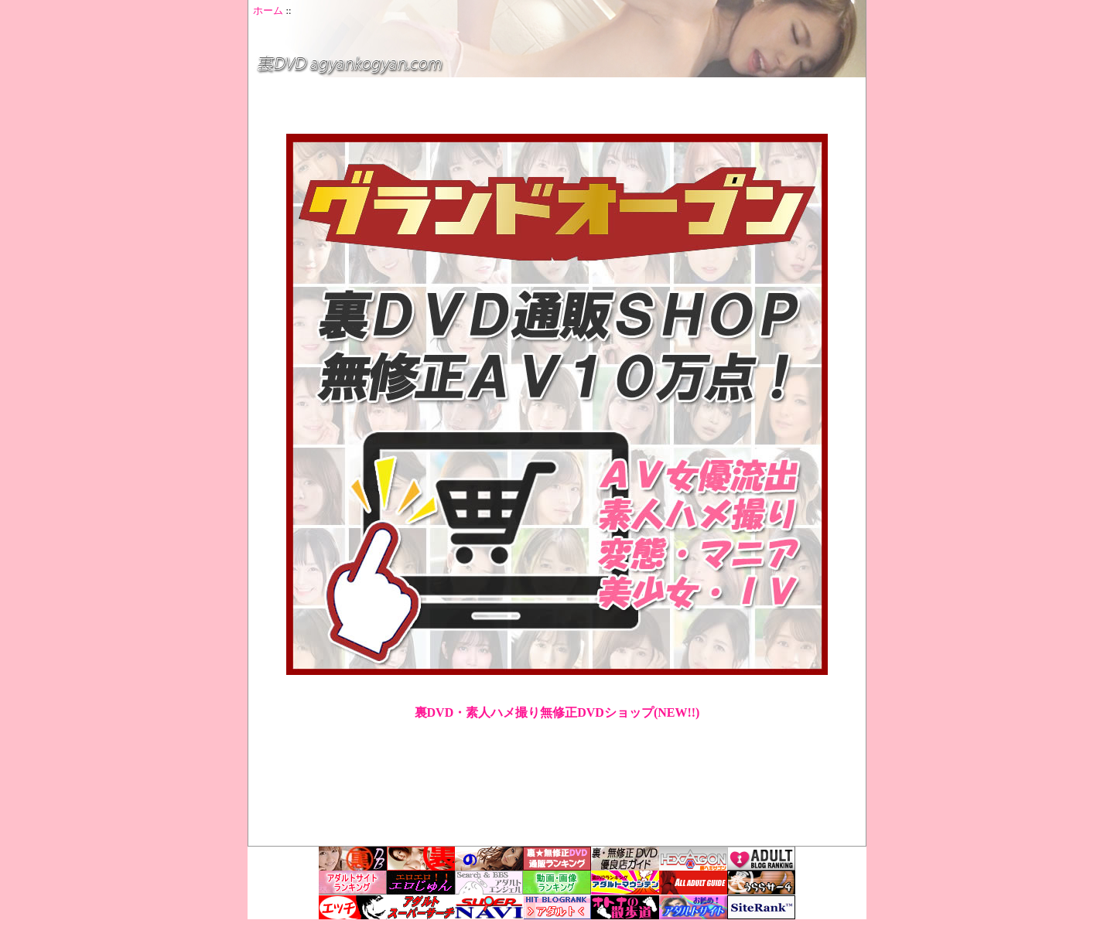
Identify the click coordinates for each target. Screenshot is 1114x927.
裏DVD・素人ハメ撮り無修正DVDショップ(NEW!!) (557, 712)
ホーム (268, 10)
